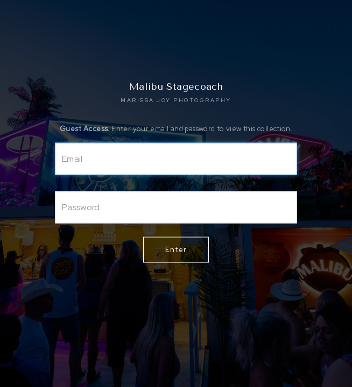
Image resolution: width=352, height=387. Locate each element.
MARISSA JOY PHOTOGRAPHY (176, 100)
